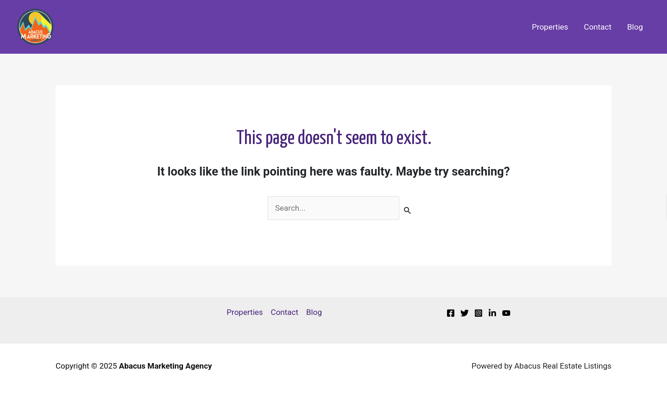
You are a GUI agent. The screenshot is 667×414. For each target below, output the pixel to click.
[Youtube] (506, 313)
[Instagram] (478, 313)
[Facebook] (451, 313)
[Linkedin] (492, 313)
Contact (597, 26)
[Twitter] (464, 313)
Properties (550, 26)
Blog (635, 26)
